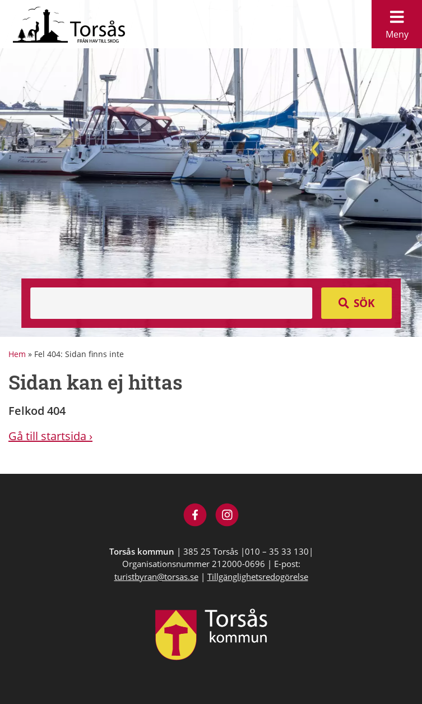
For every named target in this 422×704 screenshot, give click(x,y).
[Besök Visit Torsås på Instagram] (227, 516)
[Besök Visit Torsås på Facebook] (195, 516)
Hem (17, 354)
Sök (364, 303)
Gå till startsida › (50, 436)
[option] (211, 168)
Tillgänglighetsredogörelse (257, 576)
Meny (397, 21)
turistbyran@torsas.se (156, 576)
